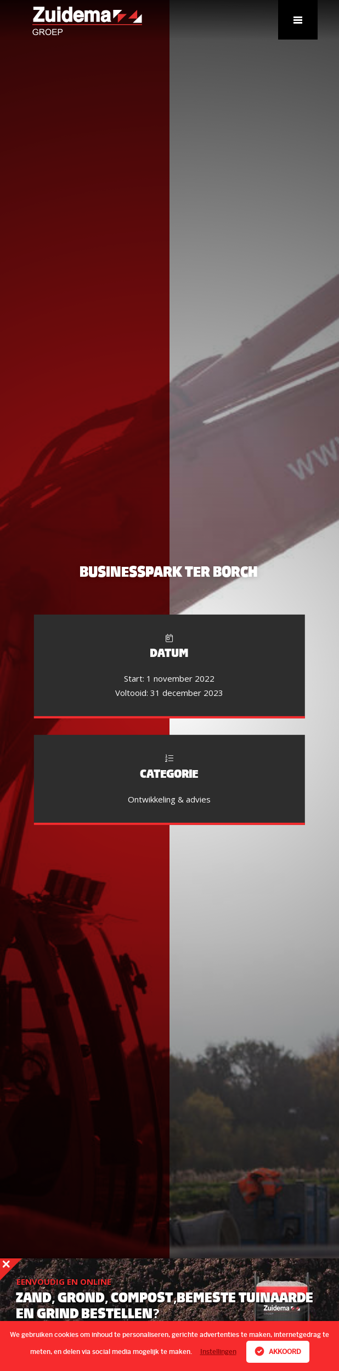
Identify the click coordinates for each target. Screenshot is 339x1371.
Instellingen (218, 1352)
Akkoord (278, 1351)
